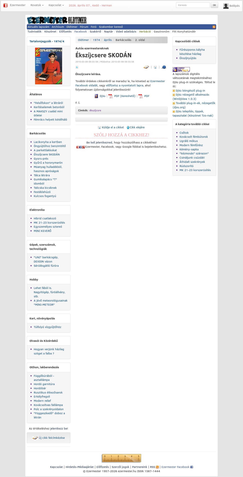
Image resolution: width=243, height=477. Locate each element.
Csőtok (184, 133)
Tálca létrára (42, 175)
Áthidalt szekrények (192, 162)
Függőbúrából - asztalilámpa (44, 378)
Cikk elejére (135, 127)
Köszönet (50, 31)
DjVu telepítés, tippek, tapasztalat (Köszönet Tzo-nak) (193, 113)
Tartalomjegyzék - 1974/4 (47, 41)
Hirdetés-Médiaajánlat (80, 467)
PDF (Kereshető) (122, 96)
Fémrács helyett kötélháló (50, 119)
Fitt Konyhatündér (184, 31)
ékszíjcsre (95, 110)
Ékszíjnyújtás (188, 58)
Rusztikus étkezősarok (48, 392)
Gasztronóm (161, 31)
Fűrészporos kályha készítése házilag (192, 52)
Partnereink (139, 467)
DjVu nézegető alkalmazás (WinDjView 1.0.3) (191, 97)
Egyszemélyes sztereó (48, 226)
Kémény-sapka (189, 149)
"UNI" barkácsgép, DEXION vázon (46, 259)
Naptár (108, 31)
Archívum (58, 27)
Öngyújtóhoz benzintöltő (50, 146)
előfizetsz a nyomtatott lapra (124, 85)
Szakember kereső (111, 27)
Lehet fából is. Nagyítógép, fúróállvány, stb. (49, 292)
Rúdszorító (187, 166)
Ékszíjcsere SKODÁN (47, 154)
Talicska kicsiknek (45, 188)
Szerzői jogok (120, 467)
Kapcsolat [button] (56, 5)
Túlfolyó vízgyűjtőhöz (47, 327)
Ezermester (17, 5)
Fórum (84, 27)
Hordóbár (40, 388)
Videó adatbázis (126, 31)
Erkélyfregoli (42, 396)
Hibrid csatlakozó (45, 218)
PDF (143, 96)
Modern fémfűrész (191, 145)
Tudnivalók (35, 31)
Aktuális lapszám (38, 27)
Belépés (235, 6)
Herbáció (145, 31)
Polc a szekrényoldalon (49, 409)
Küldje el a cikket (111, 127)
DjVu (99, 96)
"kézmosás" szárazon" (194, 153)
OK (214, 5)
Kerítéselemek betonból (49, 107)
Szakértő (95, 31)
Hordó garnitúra (44, 384)
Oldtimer (71, 27)
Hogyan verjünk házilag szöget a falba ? (49, 351)
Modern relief (42, 401)
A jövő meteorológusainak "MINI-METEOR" (51, 303)
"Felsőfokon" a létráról (48, 103)
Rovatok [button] (37, 5)
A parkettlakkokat (45, 150)
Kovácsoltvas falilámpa (48, 405)
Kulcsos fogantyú (45, 196)
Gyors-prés (41, 158)
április (108, 40)
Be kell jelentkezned (99, 142)
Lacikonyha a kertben (48, 142)
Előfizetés (65, 31)
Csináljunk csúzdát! (192, 157)
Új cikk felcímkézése (48, 438)
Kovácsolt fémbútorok (194, 137)
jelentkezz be (58, 428)
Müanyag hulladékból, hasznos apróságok (48, 169)
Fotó (94, 27)
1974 (96, 40)
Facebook (80, 31)
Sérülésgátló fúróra (46, 266)
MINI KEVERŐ (42, 231)
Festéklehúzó (42, 192)
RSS (154, 467)
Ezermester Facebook (177, 467)
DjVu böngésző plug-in (190, 90)
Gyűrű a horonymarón (48, 163)
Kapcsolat (56, 467)
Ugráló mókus (189, 141)
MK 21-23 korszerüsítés (49, 222)
